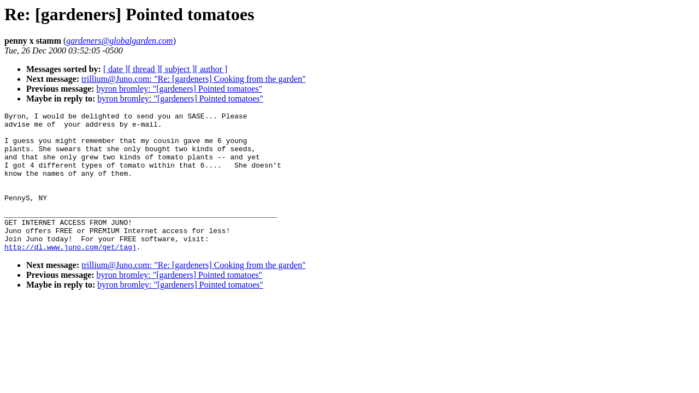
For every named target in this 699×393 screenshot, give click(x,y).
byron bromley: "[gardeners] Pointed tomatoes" (180, 88)
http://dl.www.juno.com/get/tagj (70, 274)
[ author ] (211, 69)
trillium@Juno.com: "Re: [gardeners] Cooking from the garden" (193, 79)
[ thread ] (144, 69)
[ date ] (115, 69)
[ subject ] (177, 69)
